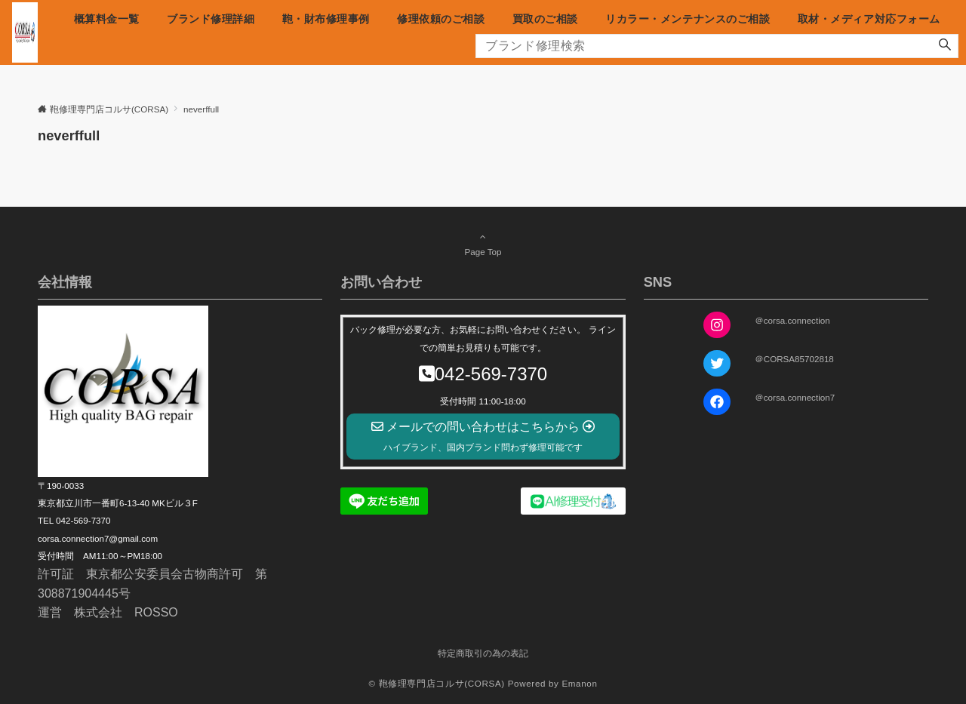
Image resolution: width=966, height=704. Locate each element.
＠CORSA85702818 (794, 359)
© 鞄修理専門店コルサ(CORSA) (436, 683)
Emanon (579, 683)
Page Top (483, 244)
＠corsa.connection (792, 320)
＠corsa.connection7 (795, 397)
